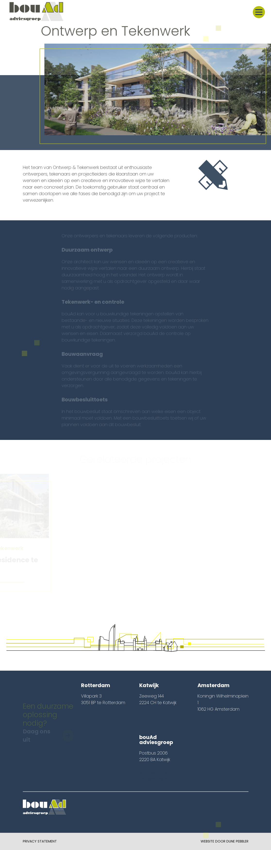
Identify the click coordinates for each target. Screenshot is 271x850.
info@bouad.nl (154, 779)
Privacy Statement (40, 841)
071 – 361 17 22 (153, 773)
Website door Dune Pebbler (224, 841)
